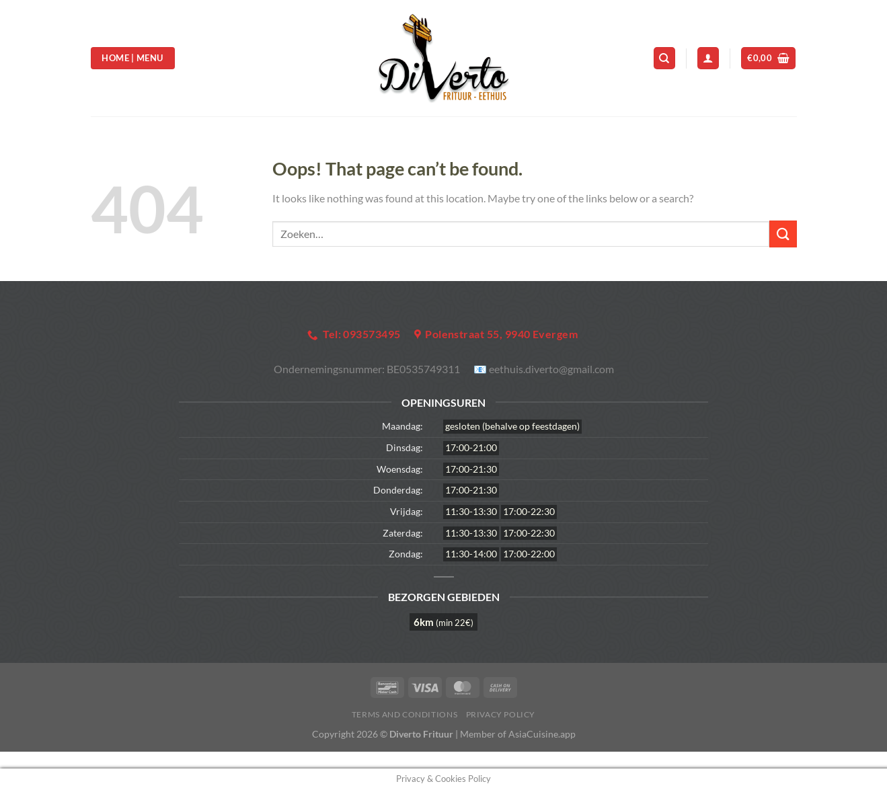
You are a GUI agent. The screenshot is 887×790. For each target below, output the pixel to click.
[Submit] (782, 234)
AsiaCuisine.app (542, 734)
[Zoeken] (664, 58)
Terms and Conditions (404, 714)
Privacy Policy (501, 714)
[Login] (708, 58)
